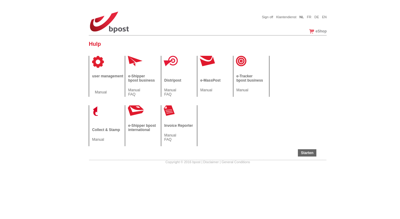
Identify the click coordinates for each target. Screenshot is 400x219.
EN (324, 17)
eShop (321, 31)
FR (309, 17)
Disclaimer (211, 162)
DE (316, 17)
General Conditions (236, 162)
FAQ (131, 94)
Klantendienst (286, 17)
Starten (307, 153)
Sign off (267, 17)
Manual (101, 92)
